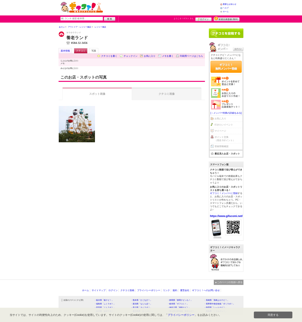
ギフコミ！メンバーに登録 (224, 193)
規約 (175, 290)
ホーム (226, 11)
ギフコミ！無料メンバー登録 (226, 66)
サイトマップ (99, 290)
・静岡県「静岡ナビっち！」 (179, 300)
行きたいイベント (224, 124)
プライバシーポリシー (148, 290)
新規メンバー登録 (227, 18)
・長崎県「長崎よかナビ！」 (216, 300)
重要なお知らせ (229, 4)
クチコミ (80, 50)
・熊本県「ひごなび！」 (141, 300)
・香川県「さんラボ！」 (141, 307)
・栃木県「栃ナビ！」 (103, 300)
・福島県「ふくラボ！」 (104, 304)
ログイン (203, 18)
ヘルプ (226, 8)
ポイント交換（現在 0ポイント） (225, 139)
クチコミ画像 (167, 93)
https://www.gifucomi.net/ (226, 216)
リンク (166, 290)
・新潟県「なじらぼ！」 (141, 304)
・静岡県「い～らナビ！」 (215, 307)
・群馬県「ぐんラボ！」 (104, 307)
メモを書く (168, 56)
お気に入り (149, 56)
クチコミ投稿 (127, 290)
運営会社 (184, 290)
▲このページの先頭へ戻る (228, 282)
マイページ (220, 131)
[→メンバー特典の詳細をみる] (226, 113)
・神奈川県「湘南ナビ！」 (178, 307)
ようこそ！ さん (184, 18)
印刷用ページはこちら (191, 56)
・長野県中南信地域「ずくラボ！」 (219, 304)
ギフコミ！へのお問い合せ (206, 290)
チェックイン (131, 56)
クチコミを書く (109, 56)
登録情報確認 (221, 146)
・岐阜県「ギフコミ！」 (178, 304)
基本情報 (65, 50)
